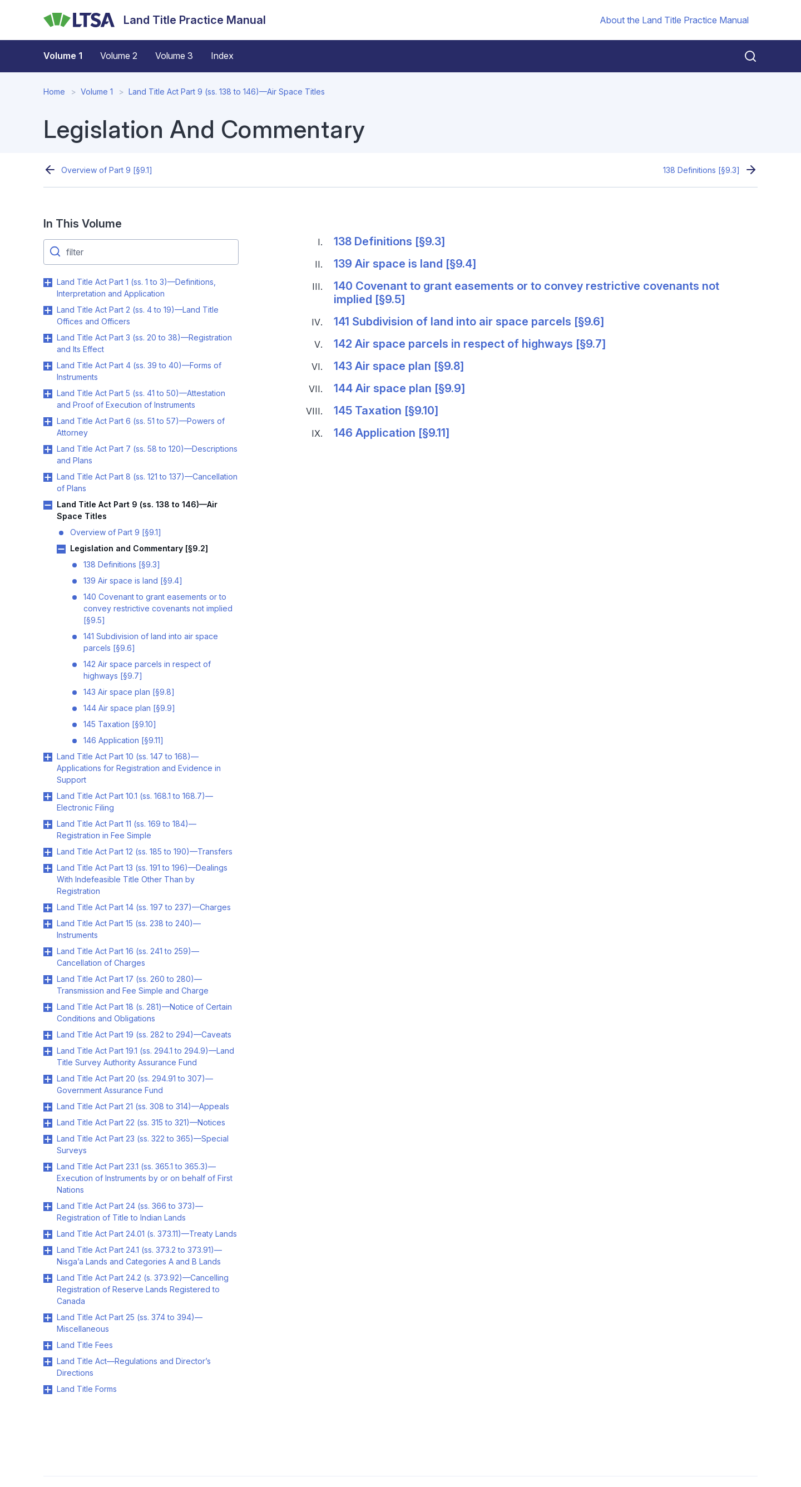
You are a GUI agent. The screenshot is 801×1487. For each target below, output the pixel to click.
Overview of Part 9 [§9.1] (106, 170)
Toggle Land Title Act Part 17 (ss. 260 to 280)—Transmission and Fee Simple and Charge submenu (47, 979)
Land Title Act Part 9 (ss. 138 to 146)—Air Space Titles (226, 91)
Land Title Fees (85, 1345)
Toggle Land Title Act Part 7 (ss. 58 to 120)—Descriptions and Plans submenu (47, 449)
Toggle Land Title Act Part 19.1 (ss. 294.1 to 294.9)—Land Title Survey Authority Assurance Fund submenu (47, 1051)
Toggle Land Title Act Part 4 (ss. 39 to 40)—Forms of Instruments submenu (47, 366)
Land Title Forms (87, 1389)
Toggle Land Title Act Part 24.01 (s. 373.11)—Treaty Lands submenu (47, 1234)
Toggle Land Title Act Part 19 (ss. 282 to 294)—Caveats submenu (47, 1035)
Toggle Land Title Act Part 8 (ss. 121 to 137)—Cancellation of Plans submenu (47, 477)
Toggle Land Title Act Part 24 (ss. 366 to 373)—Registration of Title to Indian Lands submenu (47, 1206)
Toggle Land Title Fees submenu (47, 1345)
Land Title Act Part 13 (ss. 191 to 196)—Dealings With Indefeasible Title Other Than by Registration (142, 879)
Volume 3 (174, 55)
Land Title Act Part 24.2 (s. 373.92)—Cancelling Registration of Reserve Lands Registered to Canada (143, 1289)
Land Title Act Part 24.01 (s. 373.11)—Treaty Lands (147, 1233)
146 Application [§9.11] (123, 740)
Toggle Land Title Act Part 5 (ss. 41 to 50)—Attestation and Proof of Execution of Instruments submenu (47, 393)
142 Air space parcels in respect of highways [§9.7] (147, 669)
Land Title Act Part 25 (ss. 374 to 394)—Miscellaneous (129, 1322)
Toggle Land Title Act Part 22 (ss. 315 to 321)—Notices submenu (47, 1123)
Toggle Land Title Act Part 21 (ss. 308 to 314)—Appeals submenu (47, 1107)
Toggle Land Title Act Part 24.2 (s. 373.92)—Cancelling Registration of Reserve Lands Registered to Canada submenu (47, 1278)
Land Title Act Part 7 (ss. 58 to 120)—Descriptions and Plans (147, 454)
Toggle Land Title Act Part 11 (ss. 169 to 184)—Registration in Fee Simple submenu (47, 824)
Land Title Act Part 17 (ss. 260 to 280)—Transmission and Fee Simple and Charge (133, 984)
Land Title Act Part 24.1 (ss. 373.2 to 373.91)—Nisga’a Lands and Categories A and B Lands (139, 1255)
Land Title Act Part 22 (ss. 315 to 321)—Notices (141, 1122)
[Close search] (744, 56)
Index (222, 55)
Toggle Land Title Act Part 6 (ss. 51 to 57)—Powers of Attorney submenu (47, 421)
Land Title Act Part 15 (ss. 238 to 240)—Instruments (129, 929)
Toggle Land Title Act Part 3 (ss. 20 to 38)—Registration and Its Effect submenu (47, 338)
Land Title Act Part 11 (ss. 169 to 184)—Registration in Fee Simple (126, 829)
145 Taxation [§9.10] (119, 724)
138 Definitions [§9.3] (701, 170)
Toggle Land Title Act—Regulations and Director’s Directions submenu (47, 1361)
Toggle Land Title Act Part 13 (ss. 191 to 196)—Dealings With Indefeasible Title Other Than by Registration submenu (47, 868)
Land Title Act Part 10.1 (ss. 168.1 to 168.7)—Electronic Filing (135, 801)
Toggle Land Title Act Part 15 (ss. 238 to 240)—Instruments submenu (47, 924)
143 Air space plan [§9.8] (129, 691)
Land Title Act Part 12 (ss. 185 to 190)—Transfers (145, 851)
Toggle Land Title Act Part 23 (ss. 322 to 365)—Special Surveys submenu (47, 1139)
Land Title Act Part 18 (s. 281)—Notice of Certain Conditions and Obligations (144, 1012)
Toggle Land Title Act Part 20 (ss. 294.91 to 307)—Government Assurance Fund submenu (47, 1079)
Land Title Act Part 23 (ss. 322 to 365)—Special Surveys (143, 1144)
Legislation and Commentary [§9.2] (139, 548)
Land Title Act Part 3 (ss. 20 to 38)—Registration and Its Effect (144, 343)
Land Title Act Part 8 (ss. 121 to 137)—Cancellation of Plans (147, 482)
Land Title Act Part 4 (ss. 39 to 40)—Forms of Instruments (139, 371)
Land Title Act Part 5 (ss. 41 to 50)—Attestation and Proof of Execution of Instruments (141, 398)
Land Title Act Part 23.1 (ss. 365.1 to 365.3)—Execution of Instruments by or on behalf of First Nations (145, 1178)
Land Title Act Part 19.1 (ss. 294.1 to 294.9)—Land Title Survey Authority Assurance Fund (145, 1056)
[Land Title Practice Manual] (154, 20)
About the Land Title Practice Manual (674, 20)
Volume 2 (118, 55)
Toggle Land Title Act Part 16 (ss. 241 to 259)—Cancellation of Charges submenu (47, 951)
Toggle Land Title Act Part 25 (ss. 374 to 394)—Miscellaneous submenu (47, 1317)
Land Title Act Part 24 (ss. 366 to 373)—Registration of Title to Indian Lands (130, 1211)
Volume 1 (62, 55)
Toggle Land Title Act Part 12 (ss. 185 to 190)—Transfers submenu (47, 852)
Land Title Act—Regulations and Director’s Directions (134, 1366)
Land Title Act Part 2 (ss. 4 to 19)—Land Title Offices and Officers (138, 315)
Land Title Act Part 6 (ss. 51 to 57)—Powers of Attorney (141, 426)
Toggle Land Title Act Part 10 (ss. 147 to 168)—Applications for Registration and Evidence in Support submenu (47, 757)
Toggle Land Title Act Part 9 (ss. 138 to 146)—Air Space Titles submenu (47, 505)
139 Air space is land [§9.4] (132, 580)
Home (54, 91)
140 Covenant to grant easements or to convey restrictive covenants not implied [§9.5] (158, 608)
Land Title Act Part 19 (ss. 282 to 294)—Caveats (144, 1034)
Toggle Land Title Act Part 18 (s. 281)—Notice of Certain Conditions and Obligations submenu (47, 1007)
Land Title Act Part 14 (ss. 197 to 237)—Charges (144, 907)
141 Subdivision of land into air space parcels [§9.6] (150, 642)
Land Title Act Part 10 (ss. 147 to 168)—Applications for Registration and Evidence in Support (139, 768)
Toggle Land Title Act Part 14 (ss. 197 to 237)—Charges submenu (47, 907)
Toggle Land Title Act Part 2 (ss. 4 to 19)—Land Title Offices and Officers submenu (47, 310)
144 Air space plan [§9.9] (129, 708)
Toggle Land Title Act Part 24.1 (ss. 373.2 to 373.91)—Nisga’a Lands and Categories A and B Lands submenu (47, 1250)
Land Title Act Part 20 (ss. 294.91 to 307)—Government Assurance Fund (135, 1084)
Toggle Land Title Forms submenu (47, 1389)
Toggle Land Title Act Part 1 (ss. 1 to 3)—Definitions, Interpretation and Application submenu (47, 282)
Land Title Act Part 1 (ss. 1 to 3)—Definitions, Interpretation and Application (136, 287)
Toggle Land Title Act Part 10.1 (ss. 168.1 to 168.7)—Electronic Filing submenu (47, 796)
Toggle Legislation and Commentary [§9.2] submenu (61, 549)
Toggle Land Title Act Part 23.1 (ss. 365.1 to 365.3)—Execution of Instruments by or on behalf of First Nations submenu (47, 1167)
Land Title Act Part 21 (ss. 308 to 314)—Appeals (143, 1106)
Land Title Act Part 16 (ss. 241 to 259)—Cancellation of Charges (128, 956)
